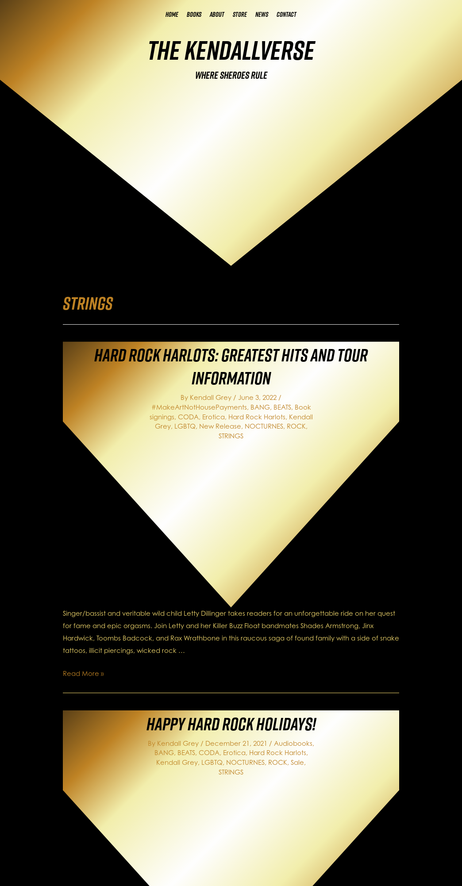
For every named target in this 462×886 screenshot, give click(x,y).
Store (240, 14)
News (261, 14)
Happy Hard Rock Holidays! (231, 723)
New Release (220, 426)
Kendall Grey (177, 762)
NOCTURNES (264, 426)
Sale (297, 762)
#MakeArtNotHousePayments (199, 407)
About (217, 14)
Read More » (83, 673)
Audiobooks (293, 743)
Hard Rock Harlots (256, 417)
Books (194, 14)
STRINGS (231, 436)
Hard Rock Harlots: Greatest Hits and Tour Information (231, 366)
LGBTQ (185, 426)
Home (172, 14)
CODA (188, 417)
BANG (260, 407)
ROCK (296, 426)
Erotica (213, 417)
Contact (286, 14)
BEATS (282, 407)
